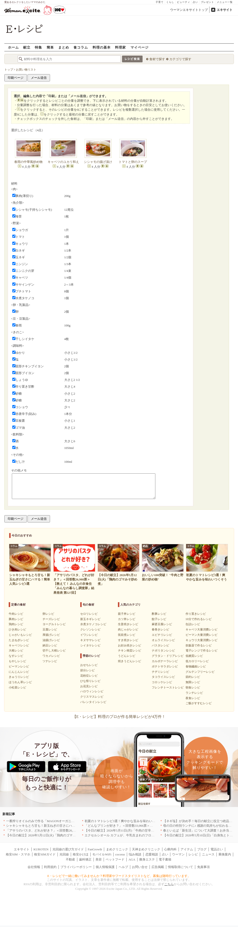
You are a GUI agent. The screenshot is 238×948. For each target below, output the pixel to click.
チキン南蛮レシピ (129, 650)
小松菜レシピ (17, 687)
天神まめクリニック (146, 849)
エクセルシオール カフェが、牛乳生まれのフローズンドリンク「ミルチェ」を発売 (143, 835)
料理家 (120, 47)
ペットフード (115, 859)
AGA (132, 859)
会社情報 (34, 867)
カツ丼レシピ (126, 619)
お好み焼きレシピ (129, 645)
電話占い (216, 849)
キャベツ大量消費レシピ (201, 629)
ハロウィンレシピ (91, 691)
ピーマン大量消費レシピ (201, 635)
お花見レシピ (89, 686)
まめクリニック (117, 849)
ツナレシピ (50, 661)
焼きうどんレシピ (129, 661)
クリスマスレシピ (91, 696)
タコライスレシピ (163, 677)
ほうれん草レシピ (20, 682)
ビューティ (183, 2)
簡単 (50, 47)
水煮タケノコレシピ (93, 624)
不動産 (70, 859)
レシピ (193, 854)
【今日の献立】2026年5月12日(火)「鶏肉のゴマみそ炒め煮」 (48, 835)
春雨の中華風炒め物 (28, 162)
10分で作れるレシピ (199, 619)
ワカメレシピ (51, 656)
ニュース (208, 854)
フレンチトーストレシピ (168, 687)
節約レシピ (193, 677)
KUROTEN (40, 849)
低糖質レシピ (194, 656)
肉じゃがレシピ (128, 629)
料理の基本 (102, 47)
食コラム (80, 47)
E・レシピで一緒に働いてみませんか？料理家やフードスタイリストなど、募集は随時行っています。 (119, 876)
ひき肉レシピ (17, 629)
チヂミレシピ (160, 671)
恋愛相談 (151, 854)
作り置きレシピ (196, 613)
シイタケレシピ (90, 645)
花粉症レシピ (89, 675)
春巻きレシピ (160, 629)
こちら (169, 884)
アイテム (186, 849)
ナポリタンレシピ (163, 650)
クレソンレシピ (90, 629)
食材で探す (157, 59)
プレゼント (207, 2)
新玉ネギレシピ (90, 619)
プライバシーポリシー (76, 867)
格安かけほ (80, 854)
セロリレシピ (89, 613)
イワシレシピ (89, 635)
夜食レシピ (193, 698)
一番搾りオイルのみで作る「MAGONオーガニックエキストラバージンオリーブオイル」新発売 (73, 821)
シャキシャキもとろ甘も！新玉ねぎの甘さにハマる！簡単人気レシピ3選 (57, 825)
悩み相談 (135, 854)
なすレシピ (16, 656)
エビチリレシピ (162, 635)
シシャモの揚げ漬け (98, 162)
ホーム (13, 47)
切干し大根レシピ (54, 650)
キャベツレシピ (19, 645)
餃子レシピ (159, 619)
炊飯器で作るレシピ (199, 645)
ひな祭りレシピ (90, 681)
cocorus (120, 854)
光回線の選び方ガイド (68, 849)
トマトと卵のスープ (133, 162)
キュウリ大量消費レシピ (201, 640)
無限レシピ (193, 682)
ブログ (202, 849)
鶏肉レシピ (16, 624)
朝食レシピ (193, 687)
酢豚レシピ (159, 613)
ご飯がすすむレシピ (199, 703)
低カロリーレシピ (197, 661)
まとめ (63, 47)
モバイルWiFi (101, 854)
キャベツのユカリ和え (63, 162)
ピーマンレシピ (19, 666)
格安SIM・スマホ (18, 854)
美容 (98, 859)
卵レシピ (48, 613)
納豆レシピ (50, 645)
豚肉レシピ (16, 619)
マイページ (139, 47)
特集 (38, 47)
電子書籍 (165, 859)
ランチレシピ (194, 693)
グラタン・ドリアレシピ (168, 656)
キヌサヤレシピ (90, 640)
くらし (170, 2)
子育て (160, 2)
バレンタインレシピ (93, 702)
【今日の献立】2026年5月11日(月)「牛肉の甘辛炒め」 (122, 830)
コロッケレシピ (162, 682)
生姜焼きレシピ (128, 624)
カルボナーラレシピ (165, 661)
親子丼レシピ (126, 613)
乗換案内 (224, 854)
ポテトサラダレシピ (165, 666)
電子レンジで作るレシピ (201, 650)
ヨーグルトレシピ (54, 624)
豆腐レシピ (50, 629)
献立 (26, 47)
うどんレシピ (126, 656)
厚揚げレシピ (51, 635)
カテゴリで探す (180, 59)
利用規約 (50, 867)
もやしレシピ (17, 661)
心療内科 (170, 849)
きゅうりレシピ (19, 677)
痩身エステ (147, 859)
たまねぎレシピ (19, 640)
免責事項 (203, 867)
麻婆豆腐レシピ (162, 624)
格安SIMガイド (44, 854)
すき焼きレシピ (128, 640)
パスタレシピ (160, 645)
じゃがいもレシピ (20, 635)
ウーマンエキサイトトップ (189, 10)
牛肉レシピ (16, 613)
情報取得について (180, 867)
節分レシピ (87, 670)
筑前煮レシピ (126, 635)
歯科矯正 (85, 859)
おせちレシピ (89, 665)
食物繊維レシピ (196, 666)
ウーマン (178, 854)
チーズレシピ (51, 619)
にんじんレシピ (19, 671)
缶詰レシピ (193, 624)
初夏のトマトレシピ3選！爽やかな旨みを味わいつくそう (125, 821)
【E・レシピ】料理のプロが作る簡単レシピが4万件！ (119, 717)
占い (195, 2)
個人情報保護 (105, 867)
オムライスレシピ (163, 640)
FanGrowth (95, 849)
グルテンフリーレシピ (200, 671)
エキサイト (224, 10)
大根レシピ (16, 650)
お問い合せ (140, 867)
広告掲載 (157, 867)
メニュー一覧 (225, 2)
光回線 (64, 854)
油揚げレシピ (51, 640)
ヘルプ (123, 867)
